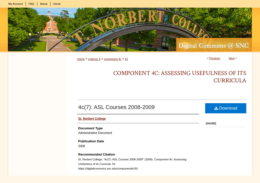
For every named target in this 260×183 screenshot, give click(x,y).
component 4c (112, 58)
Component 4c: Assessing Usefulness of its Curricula (179, 76)
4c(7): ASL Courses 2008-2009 (116, 107)
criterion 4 (94, 58)
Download (225, 108)
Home (81, 58)
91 (126, 58)
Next (232, 58)
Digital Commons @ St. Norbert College (130, 30)
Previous (214, 58)
